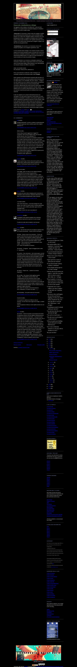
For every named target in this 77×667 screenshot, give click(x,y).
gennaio (51, 382)
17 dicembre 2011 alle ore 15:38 (27, 339)
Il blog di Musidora (51, 580)
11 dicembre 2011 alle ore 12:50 (27, 198)
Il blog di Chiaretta (51, 573)
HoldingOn (49, 615)
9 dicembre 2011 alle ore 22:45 (26, 166)
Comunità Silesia (50, 508)
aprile (50, 376)
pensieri (16, 113)
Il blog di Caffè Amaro (51, 585)
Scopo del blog (50, 117)
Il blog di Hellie (50, 588)
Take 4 (48, 532)
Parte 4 (48, 465)
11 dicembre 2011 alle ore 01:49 (27, 187)
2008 (49, 388)
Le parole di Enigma (51, 429)
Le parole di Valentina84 (52, 416)
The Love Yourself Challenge (53, 616)
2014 (49, 341)
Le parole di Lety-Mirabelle (52, 413)
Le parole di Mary (50, 411)
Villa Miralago (50, 507)
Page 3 (48, 483)
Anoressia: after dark (38, 6)
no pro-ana (41, 112)
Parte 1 (48, 461)
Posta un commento (18, 342)
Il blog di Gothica (50, 593)
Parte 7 (48, 469)
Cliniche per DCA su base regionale (54, 514)
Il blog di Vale (50, 592)
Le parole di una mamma (52, 430)
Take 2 (48, 529)
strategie (26, 113)
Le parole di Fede (50, 418)
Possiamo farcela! (53, 359)
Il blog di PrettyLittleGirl (52, 576)
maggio (51, 374)
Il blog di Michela (50, 581)
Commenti (50, 34)
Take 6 (48, 535)
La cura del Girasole (51, 505)
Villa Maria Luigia (50, 510)
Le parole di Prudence (51, 425)
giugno (51, 372)
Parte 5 (48, 466)
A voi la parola (50, 406)
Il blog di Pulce (50, 578)
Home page (29, 344)
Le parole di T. (50, 410)
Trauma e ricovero (53, 354)
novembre (51, 362)
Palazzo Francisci (50, 501)
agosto (51, 368)
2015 (49, 339)
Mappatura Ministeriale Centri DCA (54, 516)
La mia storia (49, 118)
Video (48, 486)
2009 (49, 386)
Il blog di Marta (50, 590)
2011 (49, 347)
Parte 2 (48, 462)
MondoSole (49, 504)
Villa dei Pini (49, 499)
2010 (49, 384)
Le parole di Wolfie (51, 423)
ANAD (48, 609)
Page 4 (48, 484)
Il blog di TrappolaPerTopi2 (52, 583)
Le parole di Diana (51, 422)
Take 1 (48, 528)
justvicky (19, 158)
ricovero (20, 113)
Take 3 (48, 531)
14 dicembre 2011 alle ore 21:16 (27, 224)
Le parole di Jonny (51, 420)
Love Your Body (50, 613)
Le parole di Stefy (50, 432)
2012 (49, 345)
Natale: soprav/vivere (53, 352)
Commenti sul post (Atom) (23, 347)
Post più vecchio (41, 344)
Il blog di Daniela (50, 574)
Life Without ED (33, 112)
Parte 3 (48, 464)
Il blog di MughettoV (51, 587)
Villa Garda (49, 513)
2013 (49, 343)
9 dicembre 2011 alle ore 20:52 (26, 127)
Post (49, 31)
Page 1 (48, 480)
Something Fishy (50, 611)
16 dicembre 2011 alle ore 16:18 (27, 294)
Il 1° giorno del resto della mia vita (54, 123)
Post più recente (17, 344)
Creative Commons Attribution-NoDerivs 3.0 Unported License (49, 666)
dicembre (51, 348)
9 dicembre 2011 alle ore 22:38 (26, 155)
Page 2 (48, 481)
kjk (17, 120)
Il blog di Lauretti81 (51, 595)
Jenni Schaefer (25, 112)
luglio (50, 370)
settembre (51, 366)
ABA (48, 502)
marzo (50, 378)
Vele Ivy (19, 191)
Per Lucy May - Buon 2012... (55, 350)
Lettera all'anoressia (51, 121)
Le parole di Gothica (51, 434)
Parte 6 (48, 468)
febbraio (51, 380)
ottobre (51, 364)
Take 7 (48, 536)
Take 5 (48, 533)
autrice (53, 563)
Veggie (18, 227)
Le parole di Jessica (51, 408)
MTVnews (49, 124)
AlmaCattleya (20, 215)
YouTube (49, 132)
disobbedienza (17, 112)
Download (50, 400)
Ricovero (49, 120)
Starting (48, 477)
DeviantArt (49, 130)
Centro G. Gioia (50, 511)
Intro (48, 526)
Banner (48, 478)
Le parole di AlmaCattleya (52, 427)
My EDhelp (49, 612)
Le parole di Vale (50, 415)
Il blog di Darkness (51, 597)
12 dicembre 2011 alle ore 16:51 (27, 212)
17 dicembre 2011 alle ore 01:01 (27, 308)
